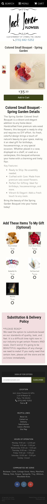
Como (13, 471)
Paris (12, 474)
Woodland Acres (23, 476)
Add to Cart (23, 97)
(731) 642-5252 (24, 39)
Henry (32, 471)
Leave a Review (23, 427)
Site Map (23, 429)
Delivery (23, 422)
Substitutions (23, 424)
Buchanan (6, 471)
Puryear (18, 474)
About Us (23, 416)
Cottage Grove (23, 471)
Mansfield (39, 471)
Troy (33, 474)
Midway (6, 474)
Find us (23, 403)
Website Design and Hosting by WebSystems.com (37, 498)
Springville (26, 474)
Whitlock (39, 474)
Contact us (23, 419)
